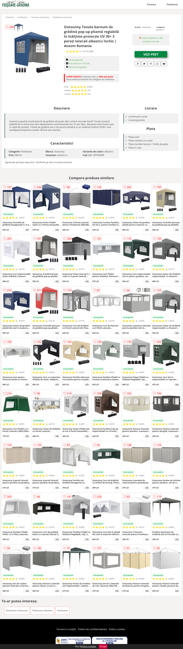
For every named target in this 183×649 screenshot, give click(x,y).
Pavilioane (172, 4)
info (27, 229)
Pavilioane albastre (42, 610)
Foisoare (151, 4)
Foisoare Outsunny (40, 17)
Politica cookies (117, 629)
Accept (103, 646)
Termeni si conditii (66, 629)
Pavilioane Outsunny (62, 17)
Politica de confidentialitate (92, 629)
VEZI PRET (150, 54)
